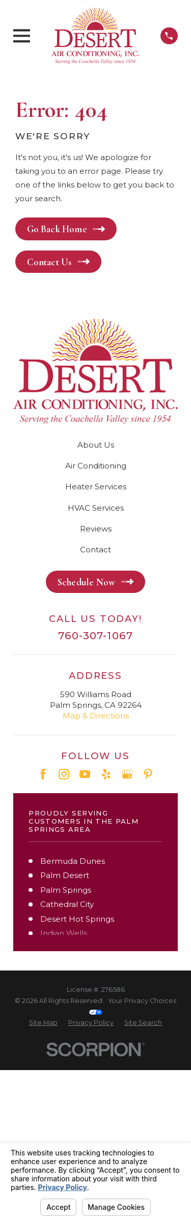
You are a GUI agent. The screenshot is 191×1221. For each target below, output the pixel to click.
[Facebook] (43, 774)
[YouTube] (84, 774)
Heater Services (95, 486)
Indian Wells (63, 933)
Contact (95, 549)
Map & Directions (96, 716)
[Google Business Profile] (127, 774)
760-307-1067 (95, 636)
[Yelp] (106, 774)
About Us (95, 445)
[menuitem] (43, 1022)
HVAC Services (96, 508)
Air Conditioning (95, 466)
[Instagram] (64, 774)
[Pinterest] (148, 774)
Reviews (96, 529)
